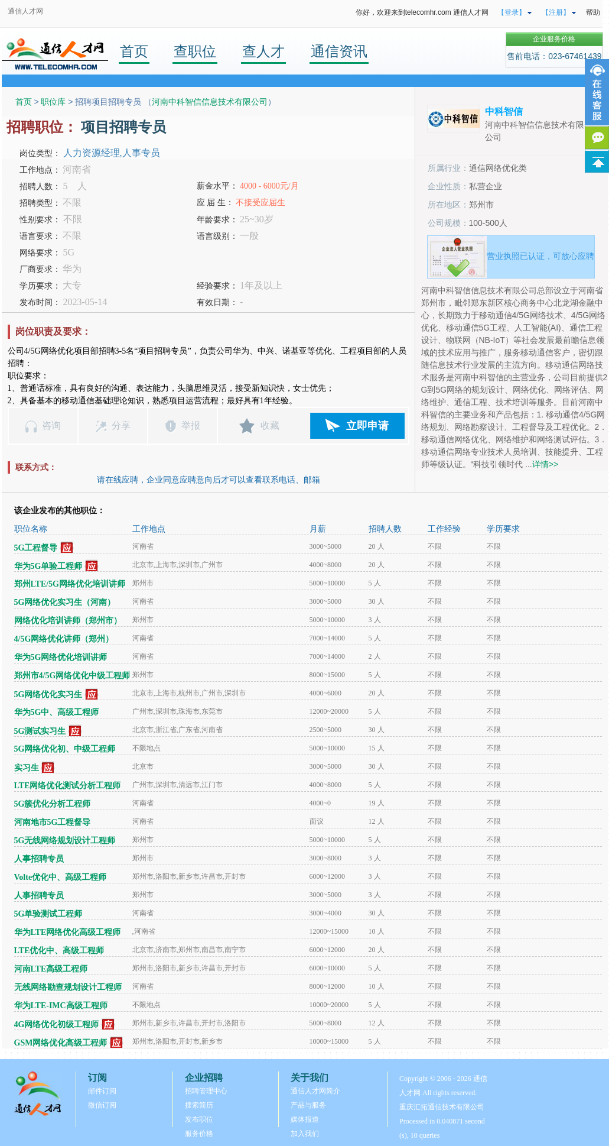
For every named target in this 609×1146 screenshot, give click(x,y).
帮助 (593, 12)
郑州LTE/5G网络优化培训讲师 (70, 584)
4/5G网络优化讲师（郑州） (64, 638)
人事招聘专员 (39, 858)
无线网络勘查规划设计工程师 (68, 987)
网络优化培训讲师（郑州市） (68, 620)
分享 (121, 425)
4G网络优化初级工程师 (56, 1024)
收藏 (269, 425)
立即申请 (367, 426)
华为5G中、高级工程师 (56, 712)
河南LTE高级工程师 (51, 968)
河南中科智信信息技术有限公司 (210, 101)
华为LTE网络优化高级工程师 (67, 932)
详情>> (545, 464)
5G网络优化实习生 (48, 694)
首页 (134, 51)
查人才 (263, 51)
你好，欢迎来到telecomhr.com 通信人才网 (422, 12)
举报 (190, 425)
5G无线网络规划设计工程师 (65, 840)
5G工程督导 (36, 547)
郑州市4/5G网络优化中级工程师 (72, 675)
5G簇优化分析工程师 (52, 803)
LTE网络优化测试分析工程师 (67, 785)
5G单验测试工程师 (48, 913)
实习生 (26, 767)
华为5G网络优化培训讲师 (61, 657)
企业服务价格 (554, 39)
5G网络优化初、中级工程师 (65, 748)
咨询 (51, 425)
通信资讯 (339, 51)
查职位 (195, 51)
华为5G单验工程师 (48, 566)
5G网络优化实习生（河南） (65, 602)
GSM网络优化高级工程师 (61, 1042)
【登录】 (511, 12)
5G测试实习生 (40, 731)
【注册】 (556, 12)
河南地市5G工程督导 (52, 822)
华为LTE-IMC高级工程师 (61, 1005)
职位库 (53, 101)
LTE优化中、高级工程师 (59, 950)
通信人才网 (25, 11)
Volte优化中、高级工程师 (60, 877)
